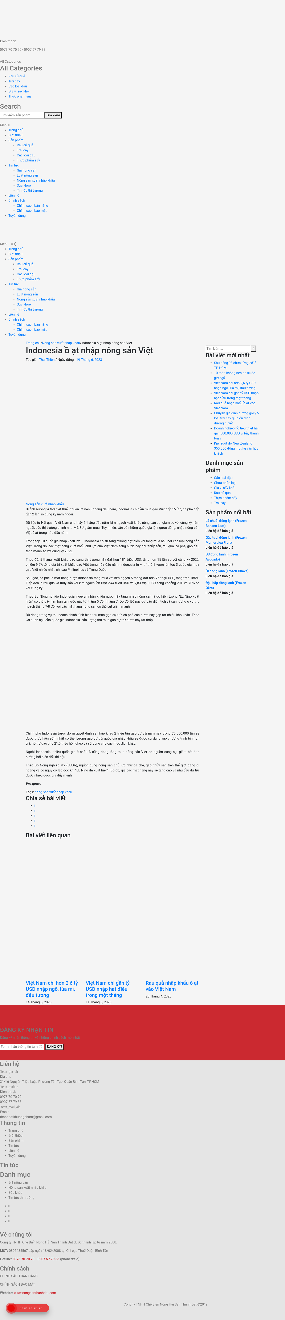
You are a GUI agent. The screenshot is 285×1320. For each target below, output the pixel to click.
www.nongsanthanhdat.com (35, 1293)
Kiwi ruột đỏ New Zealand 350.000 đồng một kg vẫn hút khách (236, 448)
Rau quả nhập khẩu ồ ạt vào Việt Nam (172, 986)
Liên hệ (13, 196)
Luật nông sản (27, 175)
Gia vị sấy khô (18, 91)
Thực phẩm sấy (20, 96)
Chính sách (16, 201)
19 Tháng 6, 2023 (89, 360)
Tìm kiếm (53, 115)
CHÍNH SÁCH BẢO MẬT (17, 1284)
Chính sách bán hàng (32, 206)
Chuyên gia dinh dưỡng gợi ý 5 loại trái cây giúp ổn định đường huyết (236, 418)
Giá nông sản (26, 170)
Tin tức (13, 165)
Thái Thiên (46, 360)
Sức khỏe (24, 185)
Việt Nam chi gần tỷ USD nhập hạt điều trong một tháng (108, 989)
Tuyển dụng (17, 216)
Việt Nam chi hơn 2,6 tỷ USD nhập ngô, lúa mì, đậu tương (52, 989)
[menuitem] (15, 249)
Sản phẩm (16, 140)
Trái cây (14, 81)
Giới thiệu (15, 135)
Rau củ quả (16, 76)
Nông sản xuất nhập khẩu (36, 180)
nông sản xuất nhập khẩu (53, 792)
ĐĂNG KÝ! (54, 1047)
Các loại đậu (17, 86)
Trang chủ (15, 130)
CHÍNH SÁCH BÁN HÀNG (19, 1276)
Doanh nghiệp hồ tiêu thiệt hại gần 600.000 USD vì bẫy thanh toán (236, 433)
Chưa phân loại (225, 483)
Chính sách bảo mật (32, 211)
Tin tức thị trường (30, 190)
